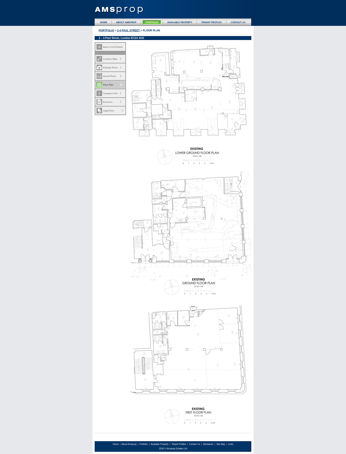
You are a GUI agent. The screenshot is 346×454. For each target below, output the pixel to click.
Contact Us (194, 444)
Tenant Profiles (178, 444)
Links (230, 444)
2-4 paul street (129, 30)
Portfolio (106, 30)
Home (116, 444)
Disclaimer (208, 444)
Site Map (221, 444)
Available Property (160, 444)
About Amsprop (129, 444)
